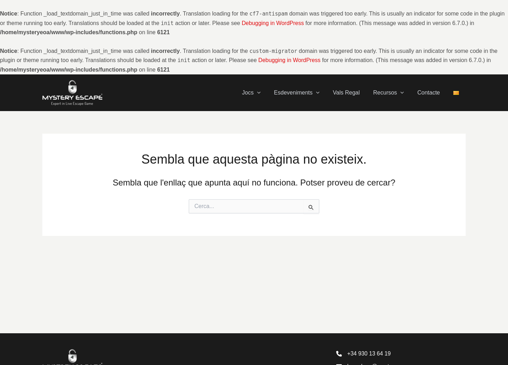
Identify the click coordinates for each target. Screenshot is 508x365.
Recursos (394, 93)
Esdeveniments (306, 93)
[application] (268, 93)
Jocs (263, 93)
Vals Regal (353, 93)
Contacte (432, 93)
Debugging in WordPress (273, 23)
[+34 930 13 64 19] (363, 353)
